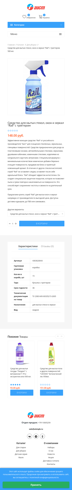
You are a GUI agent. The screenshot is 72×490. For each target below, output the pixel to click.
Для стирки (21, 447)
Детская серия (21, 454)
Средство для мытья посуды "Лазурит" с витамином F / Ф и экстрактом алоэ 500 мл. (20, 372)
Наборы (50, 447)
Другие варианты (16, 209)
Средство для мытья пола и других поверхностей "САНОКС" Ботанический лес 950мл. (51, 372)
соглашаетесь (22, 477)
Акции (51, 457)
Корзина (44, 17)
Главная (11, 44)
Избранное (29, 17)
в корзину (41, 223)
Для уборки (31, 44)
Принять (36, 484)
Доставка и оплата (51, 460)
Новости (51, 454)
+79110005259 (44, 422)
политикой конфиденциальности (44, 477)
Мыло (20, 457)
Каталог (20, 44)
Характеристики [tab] (28, 246)
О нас (51, 450)
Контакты (51, 464)
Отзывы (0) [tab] (47, 246)
